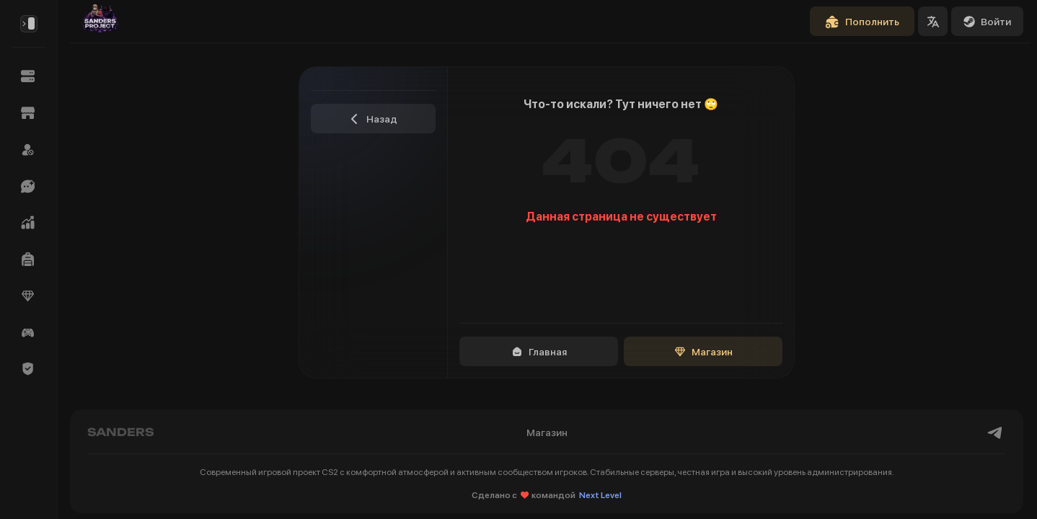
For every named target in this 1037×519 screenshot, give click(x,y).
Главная (539, 352)
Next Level (600, 495)
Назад (373, 119)
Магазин (703, 352)
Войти (987, 21)
